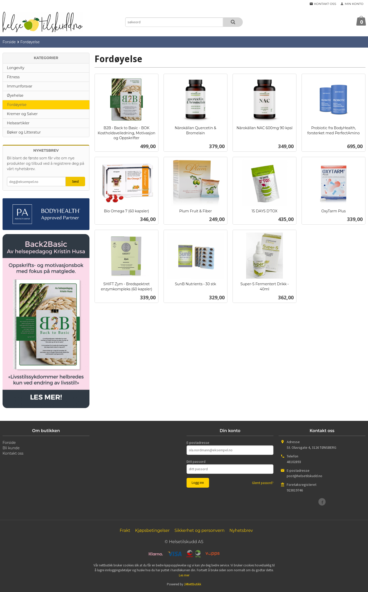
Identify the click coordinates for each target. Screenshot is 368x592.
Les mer (184, 575)
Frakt (125, 530)
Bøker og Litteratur (24, 132)
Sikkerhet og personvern (200, 530)
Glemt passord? (262, 483)
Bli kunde (11, 448)
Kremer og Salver (22, 114)
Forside (9, 42)
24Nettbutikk (192, 584)
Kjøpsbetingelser (152, 530)
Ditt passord (196, 461)
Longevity (15, 67)
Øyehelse (15, 95)
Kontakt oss (13, 453)
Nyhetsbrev (241, 530)
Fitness (13, 77)
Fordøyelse (17, 104)
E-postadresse (198, 442)
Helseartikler (18, 123)
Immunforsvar (19, 86)
